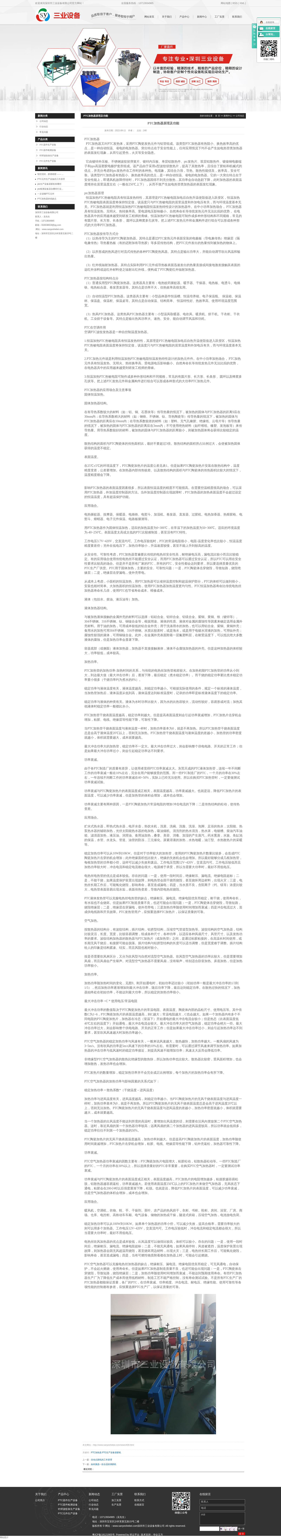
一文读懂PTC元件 (45, 194)
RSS (235, 3)
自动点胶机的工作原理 (101, 1459)
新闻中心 (202, 16)
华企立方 (158, 1534)
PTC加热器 (96, 1452)
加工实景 (116, 1500)
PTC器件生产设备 (48, 144)
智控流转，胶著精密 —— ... (50, 174)
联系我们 (237, 16)
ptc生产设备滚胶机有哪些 (49, 184)
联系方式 (139, 1500)
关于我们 (167, 16)
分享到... (270, 34)
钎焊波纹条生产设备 (49, 155)
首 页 (217, 116)
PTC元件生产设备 (48, 161)
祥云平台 (134, 1534)
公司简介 (40, 1500)
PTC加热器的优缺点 (46, 199)
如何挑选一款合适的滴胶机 (103, 1464)
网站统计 (4, 1537)
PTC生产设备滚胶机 (111, 1452)
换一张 (241, 1528)
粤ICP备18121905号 (103, 1534)
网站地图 (226, 3)
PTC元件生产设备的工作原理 (51, 179)
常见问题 (44, 132)
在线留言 (139, 1504)
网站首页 (149, 16)
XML (242, 3)
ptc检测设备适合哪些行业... (50, 189)
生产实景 (116, 1504)
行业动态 (44, 126)
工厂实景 (219, 16)
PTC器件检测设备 (48, 150)
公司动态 (44, 121)
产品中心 (184, 16)
